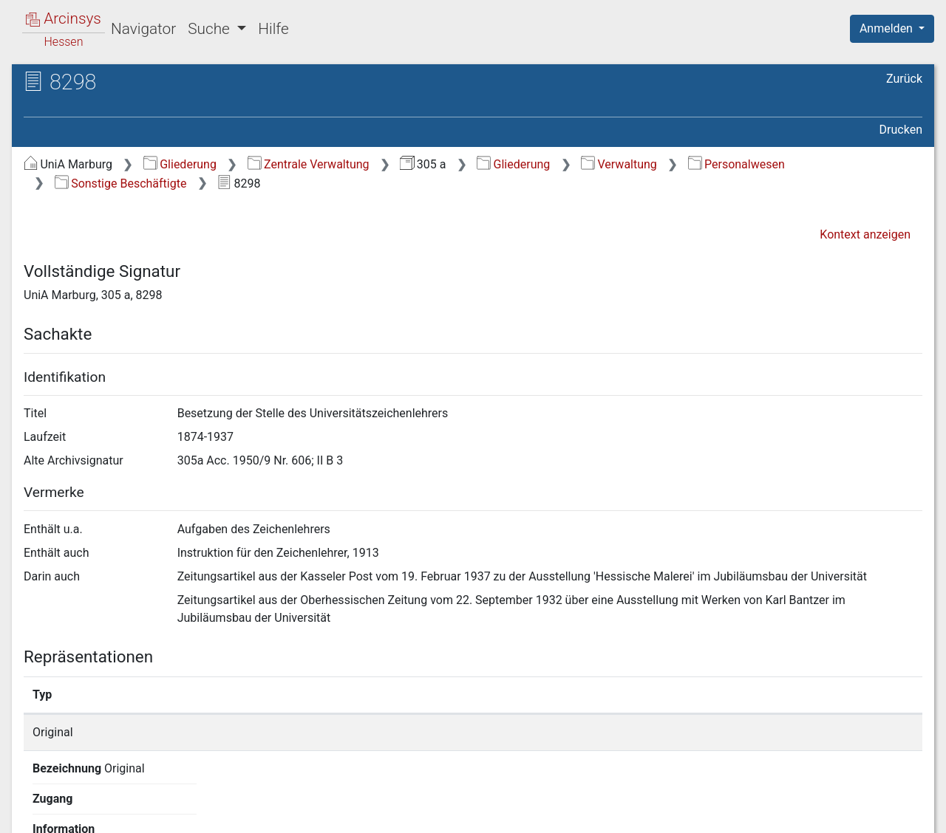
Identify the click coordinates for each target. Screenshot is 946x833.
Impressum (897, 813)
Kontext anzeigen (865, 234)
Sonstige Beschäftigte (121, 183)
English (34, 802)
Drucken (900, 130)
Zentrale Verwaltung (309, 164)
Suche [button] (211, 29)
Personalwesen (736, 164)
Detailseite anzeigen (711, 732)
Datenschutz (675, 813)
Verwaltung (619, 164)
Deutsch (89, 802)
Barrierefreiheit (788, 813)
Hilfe (273, 29)
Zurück (904, 79)
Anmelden (888, 28)
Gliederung (180, 164)
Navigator (143, 29)
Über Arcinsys (565, 813)
